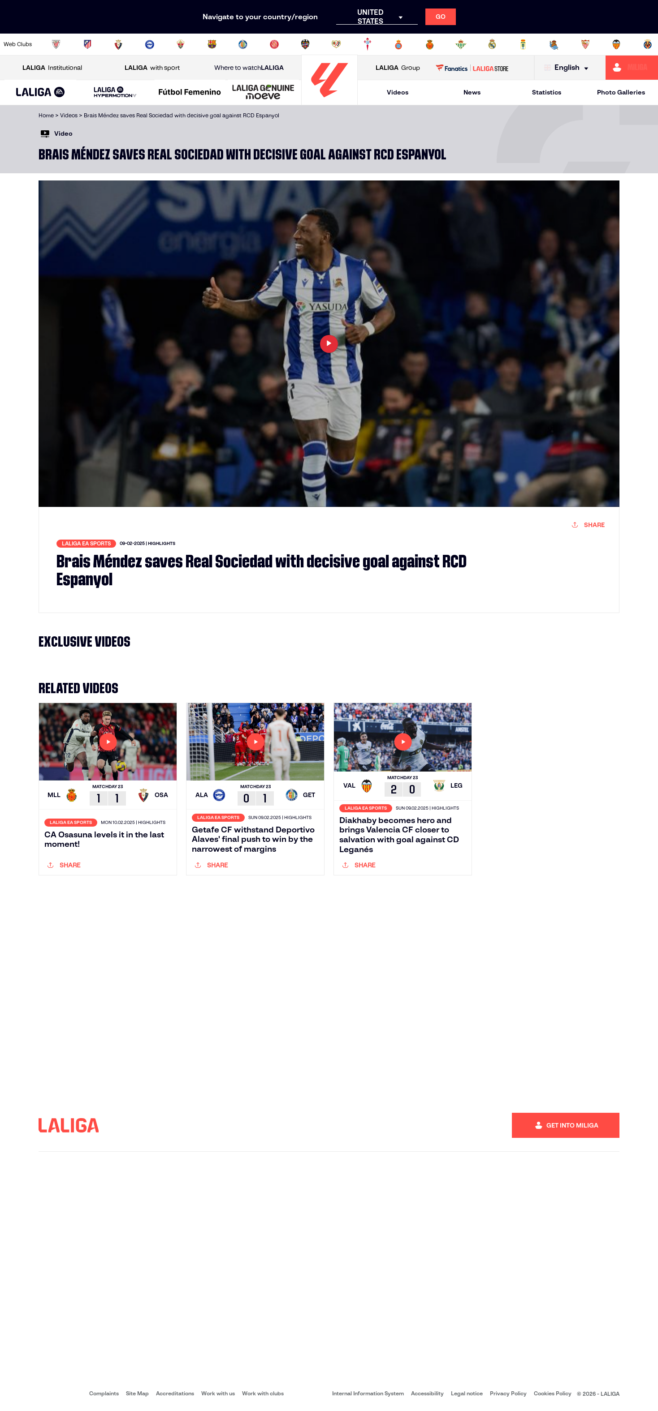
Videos (397, 92)
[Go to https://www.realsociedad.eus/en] (554, 44)
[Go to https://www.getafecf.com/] (243, 44)
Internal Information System (368, 1393)
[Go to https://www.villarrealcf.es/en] (647, 44)
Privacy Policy (508, 1393)
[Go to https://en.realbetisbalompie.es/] (461, 44)
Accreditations (175, 1393)
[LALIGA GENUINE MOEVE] (263, 93)
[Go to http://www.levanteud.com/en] (305, 44)
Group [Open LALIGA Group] (398, 68)
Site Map (137, 1393)
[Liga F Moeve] (190, 93)
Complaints (104, 1393)
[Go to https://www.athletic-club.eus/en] (56, 44)
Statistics (546, 92)
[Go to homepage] (329, 101)
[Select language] (568, 68)
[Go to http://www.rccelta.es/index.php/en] (367, 44)
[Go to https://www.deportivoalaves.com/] (149, 44)
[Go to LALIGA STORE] (472, 68)
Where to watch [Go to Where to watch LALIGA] (249, 68)
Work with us (218, 1393)
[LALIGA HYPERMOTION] (115, 92)
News (472, 92)
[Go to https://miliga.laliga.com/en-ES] (632, 68)
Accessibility (427, 1393)
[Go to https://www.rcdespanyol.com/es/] (398, 44)
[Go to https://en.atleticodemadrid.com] (87, 44)
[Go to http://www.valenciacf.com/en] (616, 44)
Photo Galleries (621, 92)
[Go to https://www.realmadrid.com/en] (492, 44)
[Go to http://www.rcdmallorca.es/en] (430, 44)
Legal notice (467, 1393)
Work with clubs (263, 1393)
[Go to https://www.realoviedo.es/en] (523, 44)
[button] (40, 92)
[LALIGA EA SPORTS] (40, 93)
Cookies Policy (552, 1393)
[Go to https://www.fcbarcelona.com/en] (212, 44)
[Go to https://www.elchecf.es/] (180, 44)
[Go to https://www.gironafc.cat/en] (274, 44)
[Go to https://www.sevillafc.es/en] (585, 44)
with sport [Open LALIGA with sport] (152, 68)
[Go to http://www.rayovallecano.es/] (336, 44)
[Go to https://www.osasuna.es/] (118, 44)
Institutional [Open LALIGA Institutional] (52, 68)
